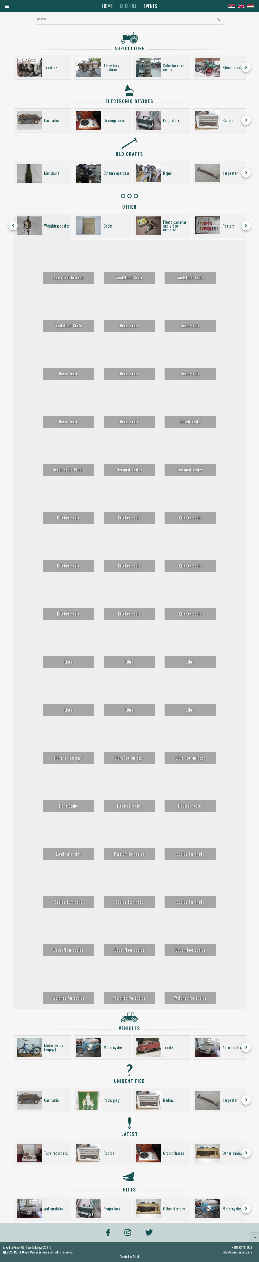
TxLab (136, 1256)
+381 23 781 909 (242, 1247)
